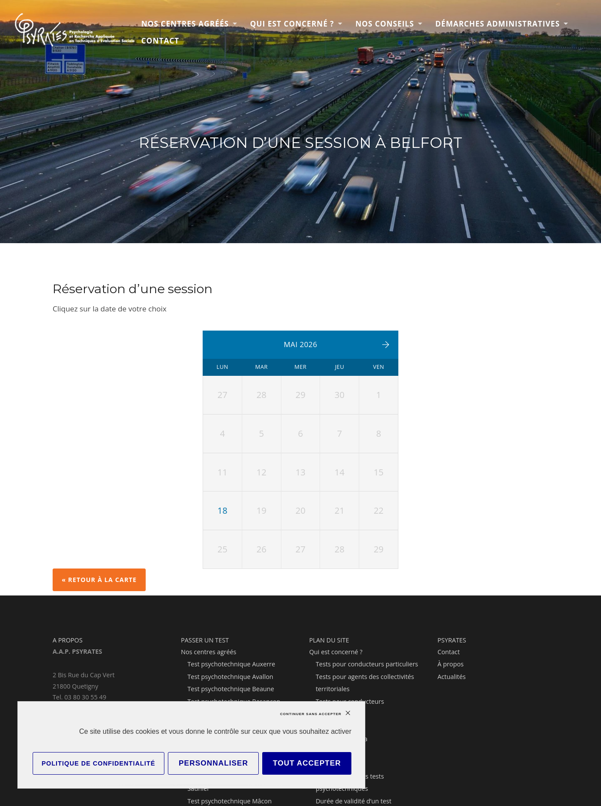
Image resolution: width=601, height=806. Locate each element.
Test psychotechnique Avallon (230, 676)
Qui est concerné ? (292, 24)
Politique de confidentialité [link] (98, 763)
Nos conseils (384, 24)
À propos (450, 664)
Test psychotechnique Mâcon (229, 801)
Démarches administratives (497, 24)
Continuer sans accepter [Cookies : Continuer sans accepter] (310, 714)
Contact (160, 41)
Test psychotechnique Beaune (230, 689)
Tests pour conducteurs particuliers (367, 664)
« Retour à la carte (99, 579)
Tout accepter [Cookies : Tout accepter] (307, 763)
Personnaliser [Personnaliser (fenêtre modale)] (213, 763)
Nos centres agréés (185, 24)
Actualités (451, 676)
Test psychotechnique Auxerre (231, 664)
